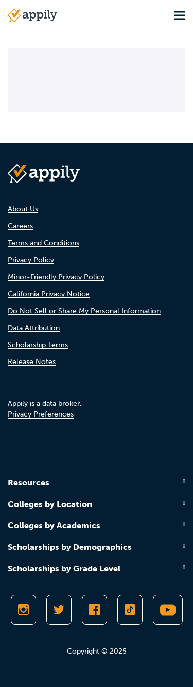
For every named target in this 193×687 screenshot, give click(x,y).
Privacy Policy (31, 260)
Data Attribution (34, 327)
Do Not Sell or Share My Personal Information (84, 310)
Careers (20, 226)
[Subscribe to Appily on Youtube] (168, 610)
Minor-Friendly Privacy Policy (56, 277)
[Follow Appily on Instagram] (23, 610)
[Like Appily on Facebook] (94, 610)
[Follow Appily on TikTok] (130, 610)
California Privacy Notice (49, 294)
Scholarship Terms (38, 344)
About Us (23, 209)
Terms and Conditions (43, 243)
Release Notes (32, 361)
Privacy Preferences (41, 414)
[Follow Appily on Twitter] (59, 610)
